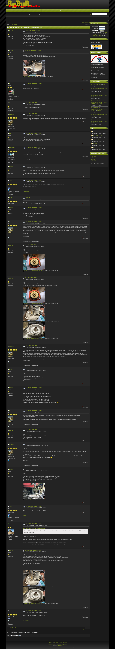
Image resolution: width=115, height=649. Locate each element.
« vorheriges (82, 22)
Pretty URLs (64, 646)
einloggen (105, 32)
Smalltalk (95, 143)
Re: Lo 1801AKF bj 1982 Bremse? (33, 50)
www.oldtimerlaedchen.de (97, 69)
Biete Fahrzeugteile (97, 147)
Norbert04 (12, 147)
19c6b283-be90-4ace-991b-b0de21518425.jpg (32, 321)
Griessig (44, 14)
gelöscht (28, 197)
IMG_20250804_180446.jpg (29, 76)
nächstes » (87, 22)
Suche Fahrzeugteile (97, 135)
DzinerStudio (59, 645)
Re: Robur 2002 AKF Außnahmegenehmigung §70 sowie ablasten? (99, 95)
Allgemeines (96, 131)
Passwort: (96, 28)
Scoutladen (93, 159)
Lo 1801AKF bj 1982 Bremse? (33, 30)
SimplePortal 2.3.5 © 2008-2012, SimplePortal (57, 644)
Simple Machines (63, 642)
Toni (10, 180)
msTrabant (99, 122)
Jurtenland (93, 157)
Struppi (94, 116)
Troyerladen (93, 160)
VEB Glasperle (26, 191)
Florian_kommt (13, 83)
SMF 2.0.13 (50, 642)
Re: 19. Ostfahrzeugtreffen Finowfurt (99, 88)
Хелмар (11, 114)
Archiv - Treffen (96, 139)
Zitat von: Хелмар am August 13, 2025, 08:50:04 (34, 528)
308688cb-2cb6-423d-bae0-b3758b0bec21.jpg (32, 338)
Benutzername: (94, 26)
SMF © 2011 (56, 642)
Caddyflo (94, 90)
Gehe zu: (9, 635)
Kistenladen (93, 156)
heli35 (11, 31)
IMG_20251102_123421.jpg (29, 499)
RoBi (10, 198)
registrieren (96, 34)
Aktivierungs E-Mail (96, 35)
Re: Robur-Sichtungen (96, 84)
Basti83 (11, 524)
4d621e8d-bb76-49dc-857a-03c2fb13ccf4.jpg (32, 270)
